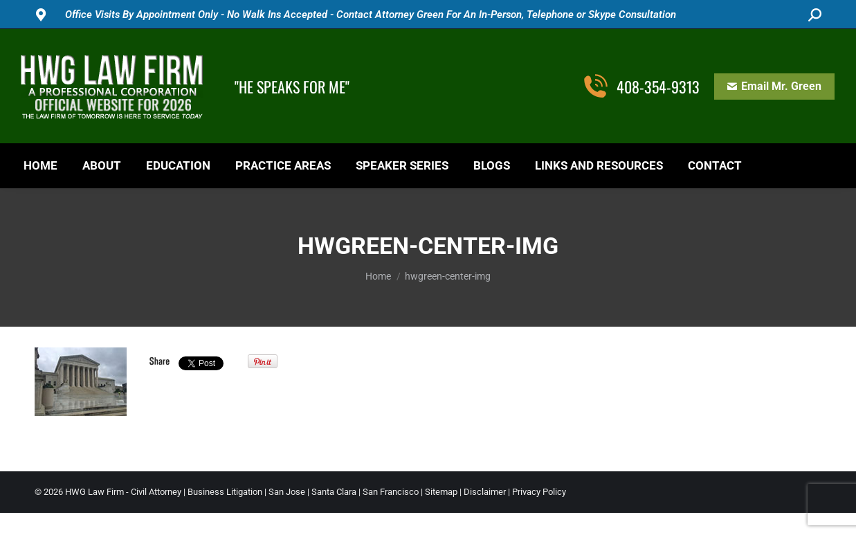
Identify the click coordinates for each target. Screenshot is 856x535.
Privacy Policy (539, 492)
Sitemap (441, 492)
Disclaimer (485, 492)
